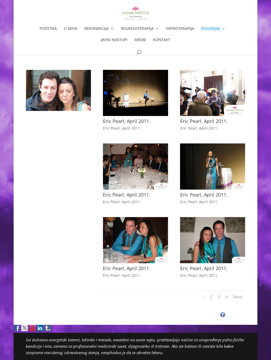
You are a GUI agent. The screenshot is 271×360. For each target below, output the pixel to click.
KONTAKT (161, 40)
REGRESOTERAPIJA (137, 29)
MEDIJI (140, 40)
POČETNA (48, 29)
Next (237, 297)
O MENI (70, 29)
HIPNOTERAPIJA (180, 29)
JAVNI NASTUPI (114, 40)
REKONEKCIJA (96, 29)
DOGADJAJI (210, 29)
